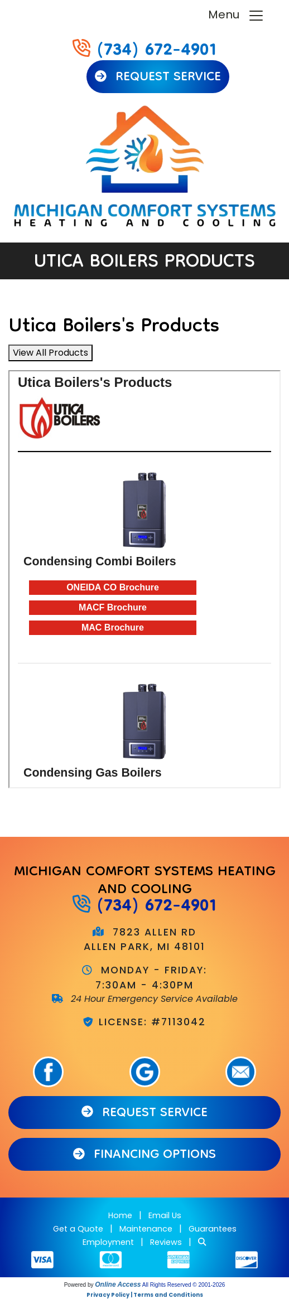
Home (120, 1215)
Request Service (158, 78)
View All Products (50, 352)
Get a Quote (78, 1228)
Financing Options (144, 1155)
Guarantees (213, 1228)
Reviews (166, 1242)
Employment (108, 1242)
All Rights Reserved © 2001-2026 (183, 1285)
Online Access (118, 1284)
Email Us (164, 1215)
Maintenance (145, 1228)
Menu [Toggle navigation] (236, 15)
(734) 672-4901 (156, 51)
